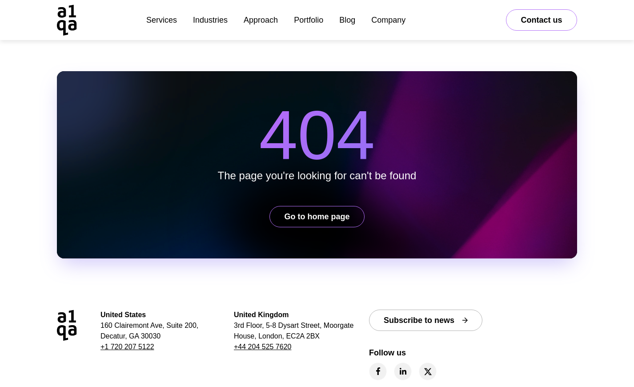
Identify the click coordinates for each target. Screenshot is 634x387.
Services (161, 20)
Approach (261, 20)
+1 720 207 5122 (127, 347)
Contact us (541, 20)
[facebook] (378, 371)
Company (388, 20)
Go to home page (316, 216)
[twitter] (428, 371)
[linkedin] (403, 371)
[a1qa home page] (67, 20)
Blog (347, 20)
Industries (210, 20)
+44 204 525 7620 (262, 347)
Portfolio (308, 20)
